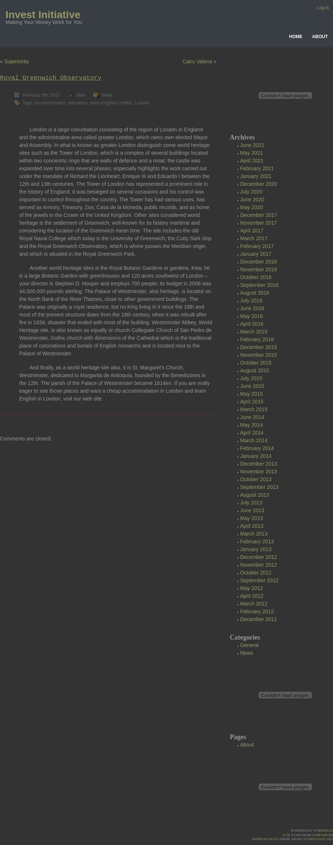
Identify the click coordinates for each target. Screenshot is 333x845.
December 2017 (258, 215)
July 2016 (251, 301)
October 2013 (256, 479)
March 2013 (254, 534)
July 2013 (251, 503)
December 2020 (258, 184)
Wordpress (323, 830)
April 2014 (251, 433)
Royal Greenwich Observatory (50, 77)
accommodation (50, 102)
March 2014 (254, 440)
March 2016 (254, 332)
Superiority (16, 61)
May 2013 (251, 518)
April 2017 (251, 231)
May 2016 (251, 316)
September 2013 (259, 487)
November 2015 (258, 355)
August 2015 (254, 370)
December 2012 (258, 557)
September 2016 (259, 285)
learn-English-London (111, 102)
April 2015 (251, 402)
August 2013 (254, 495)
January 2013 (256, 549)
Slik (286, 835)
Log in (323, 7)
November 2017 (258, 223)
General (249, 645)
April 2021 (251, 161)
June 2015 (252, 386)
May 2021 (251, 153)
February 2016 (257, 339)
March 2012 (254, 604)
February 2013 (257, 541)
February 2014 (257, 448)
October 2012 (256, 573)
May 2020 (251, 207)
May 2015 (251, 394)
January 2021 (256, 176)
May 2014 (251, 425)
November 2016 (258, 269)
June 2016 (252, 308)
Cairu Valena (197, 61)
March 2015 (254, 409)
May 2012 (251, 588)
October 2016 (256, 277)
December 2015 (258, 347)
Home (295, 36)
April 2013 (251, 526)
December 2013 (258, 464)
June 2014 (252, 417)
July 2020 (251, 192)
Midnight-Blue (265, 839)
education (77, 102)
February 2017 (257, 246)
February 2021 (257, 168)
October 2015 (256, 363)
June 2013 (252, 510)
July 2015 (251, 378)
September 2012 (259, 580)
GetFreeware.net (317, 839)
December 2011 (258, 619)
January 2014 (256, 456)
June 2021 (252, 145)
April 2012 (251, 596)
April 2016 (251, 324)
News (106, 95)
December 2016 (258, 262)
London (142, 102)
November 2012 (258, 565)
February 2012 (257, 611)
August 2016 (254, 293)
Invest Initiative (43, 14)
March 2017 (254, 238)
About (320, 36)
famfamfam (322, 835)
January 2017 (256, 254)
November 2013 (258, 472)
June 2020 (252, 199)
